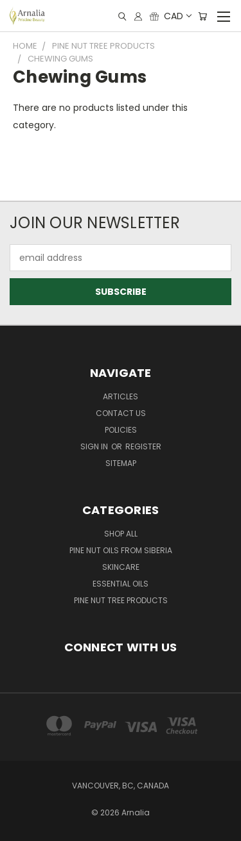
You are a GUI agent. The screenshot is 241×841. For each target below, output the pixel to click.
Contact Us (121, 413)
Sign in (95, 446)
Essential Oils (120, 583)
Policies (121, 429)
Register (143, 446)
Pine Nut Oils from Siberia (120, 550)
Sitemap (120, 463)
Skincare (120, 567)
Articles (120, 396)
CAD (177, 16)
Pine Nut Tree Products (121, 600)
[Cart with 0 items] (202, 16)
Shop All (121, 533)
